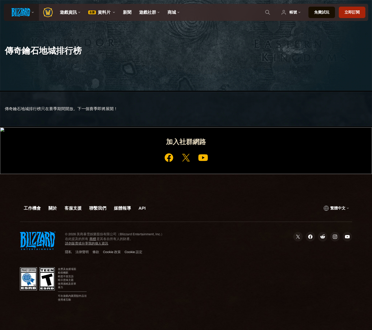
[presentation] (21, 12)
